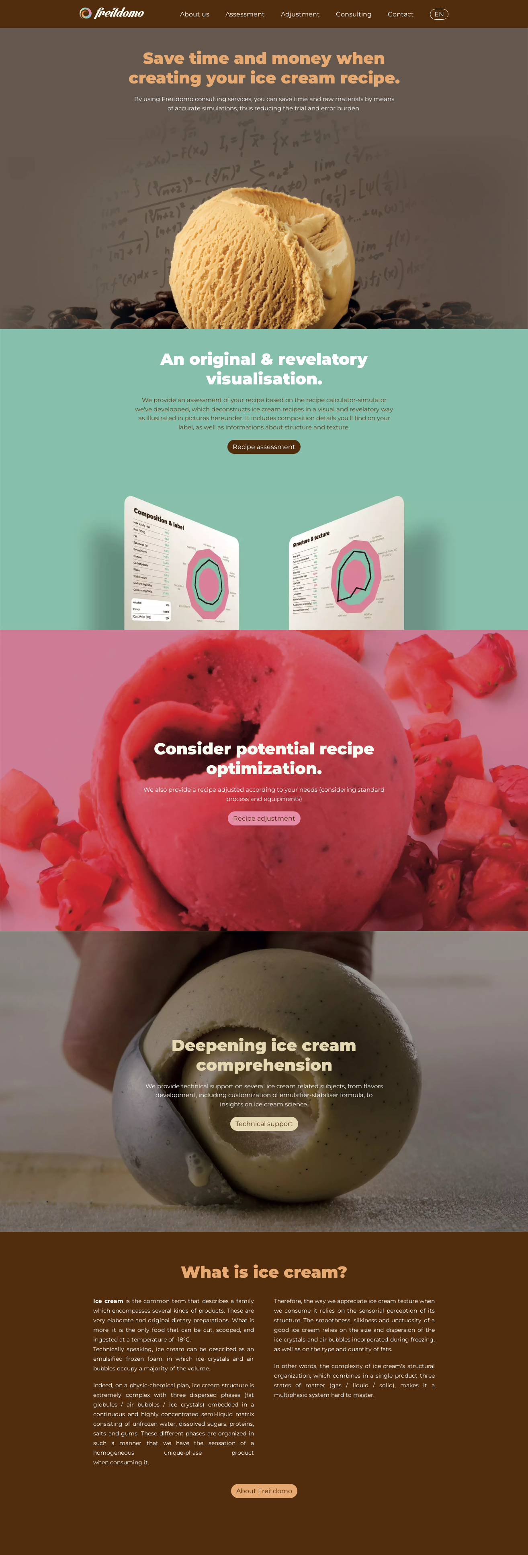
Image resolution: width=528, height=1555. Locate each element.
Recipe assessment (264, 447)
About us (194, 14)
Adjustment (300, 14)
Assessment (245, 14)
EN (439, 14)
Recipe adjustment (264, 818)
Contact (401, 14)
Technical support (264, 1124)
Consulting (354, 14)
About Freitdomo (264, 1491)
